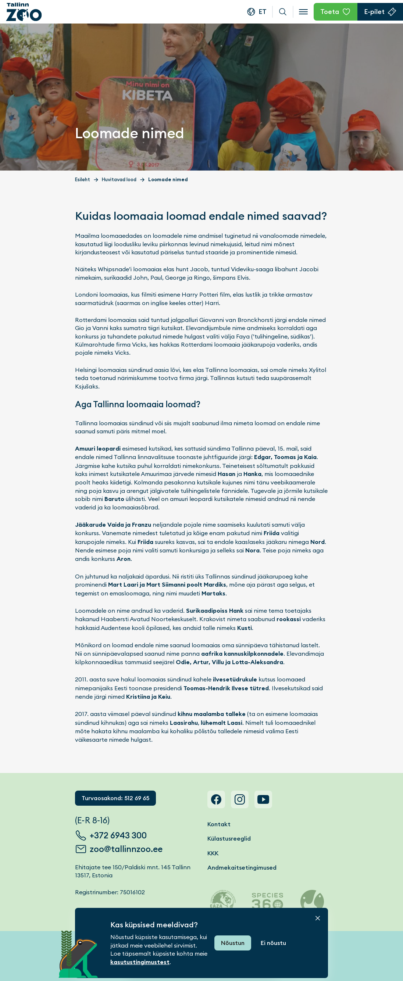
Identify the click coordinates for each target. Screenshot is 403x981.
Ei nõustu (273, 943)
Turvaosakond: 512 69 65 (115, 798)
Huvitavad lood (119, 179)
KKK (212, 853)
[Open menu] (303, 11)
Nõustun (233, 943)
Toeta (329, 11)
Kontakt (219, 824)
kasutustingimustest (140, 962)
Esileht (82, 179)
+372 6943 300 (118, 835)
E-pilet (374, 11)
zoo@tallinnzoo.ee (126, 849)
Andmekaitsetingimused (242, 867)
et (262, 11)
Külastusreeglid (229, 838)
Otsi (282, 11)
